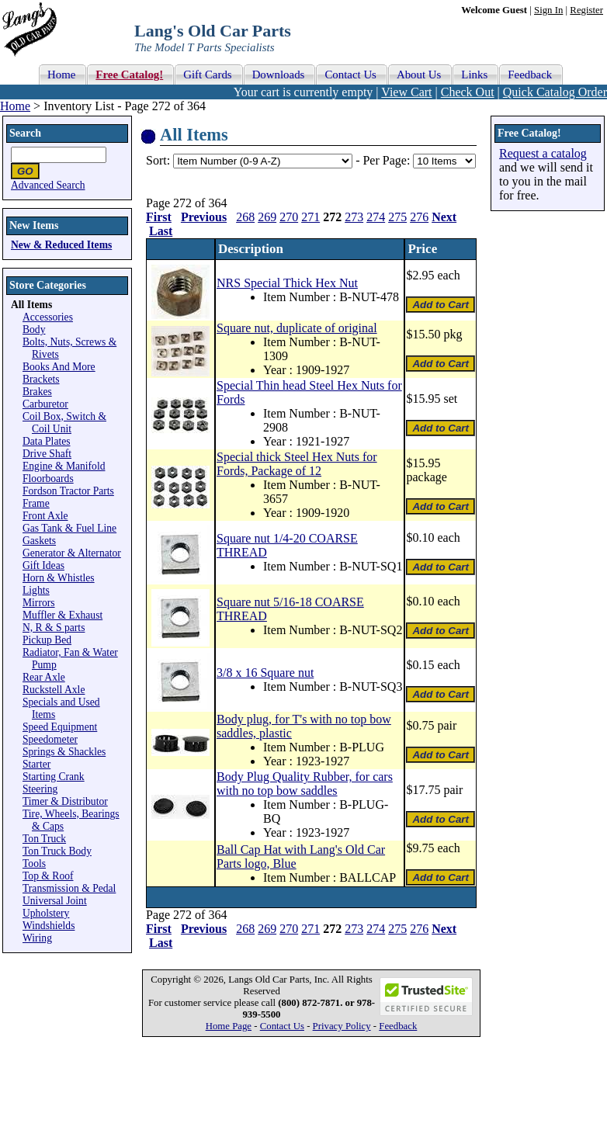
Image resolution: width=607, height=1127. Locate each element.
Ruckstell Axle (54, 689)
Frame (36, 503)
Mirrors (39, 603)
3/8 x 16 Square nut (265, 672)
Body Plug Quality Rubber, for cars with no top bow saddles (305, 783)
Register (586, 10)
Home (15, 106)
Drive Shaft (47, 453)
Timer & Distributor (65, 801)
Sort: (158, 160)
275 (397, 217)
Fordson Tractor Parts (68, 491)
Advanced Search (48, 185)
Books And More (59, 367)
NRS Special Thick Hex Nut (287, 283)
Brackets (41, 379)
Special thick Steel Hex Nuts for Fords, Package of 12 (297, 463)
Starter (36, 764)
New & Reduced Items (61, 245)
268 (245, 217)
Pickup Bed (47, 640)
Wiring (37, 938)
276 (419, 217)
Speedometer (50, 739)
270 (288, 217)
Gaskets (39, 540)
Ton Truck (44, 838)
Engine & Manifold (64, 466)
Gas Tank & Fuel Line (69, 528)
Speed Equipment (60, 727)
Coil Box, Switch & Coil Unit (64, 423)
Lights (36, 590)
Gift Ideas (43, 565)
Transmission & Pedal (69, 888)
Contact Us (282, 1026)
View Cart (406, 92)
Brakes (37, 391)
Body (34, 329)
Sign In (548, 10)
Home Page (228, 1026)
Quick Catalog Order (555, 92)
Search (25, 133)
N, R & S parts (54, 627)
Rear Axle (44, 677)
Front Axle (45, 516)
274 (375, 217)
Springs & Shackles (64, 752)
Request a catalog (543, 153)
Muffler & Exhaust (62, 615)
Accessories (48, 317)
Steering (40, 789)
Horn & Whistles (59, 578)
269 (267, 217)
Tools (34, 863)
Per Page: (387, 160)
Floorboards (48, 478)
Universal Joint (55, 901)
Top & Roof (48, 876)
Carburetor (45, 404)
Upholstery (46, 913)
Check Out (467, 92)
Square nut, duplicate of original (297, 328)
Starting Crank (54, 776)
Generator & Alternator (72, 553)
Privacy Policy (342, 1026)
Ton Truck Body (57, 851)
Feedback (398, 1026)
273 (354, 217)
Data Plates (47, 441)
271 (310, 217)
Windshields (49, 925)
